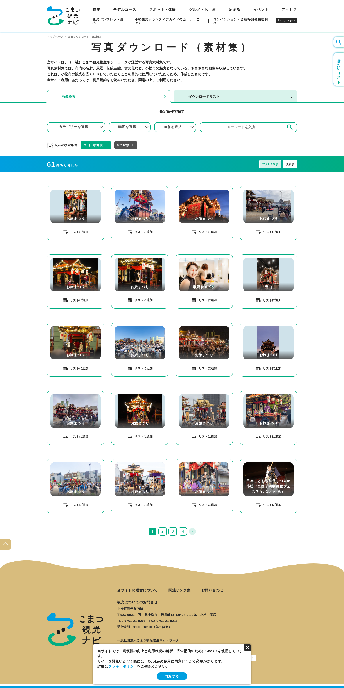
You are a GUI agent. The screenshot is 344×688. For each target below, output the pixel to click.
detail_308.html (124, 324)
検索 (289, 127)
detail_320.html (188, 188)
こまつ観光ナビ (63, 15)
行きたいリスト (339, 69)
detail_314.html (60, 188)
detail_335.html (124, 256)
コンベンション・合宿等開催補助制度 (240, 21)
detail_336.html (188, 392)
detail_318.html (124, 461)
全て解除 (123, 145)
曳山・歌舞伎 (93, 145)
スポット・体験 (162, 9)
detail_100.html (252, 256)
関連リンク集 (179, 590)
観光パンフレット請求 (108, 21)
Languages (286, 20)
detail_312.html (188, 461)
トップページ (55, 36)
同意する (172, 676)
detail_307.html (124, 188)
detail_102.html (188, 256)
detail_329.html (252, 188)
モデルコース (124, 9)
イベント (261, 9)
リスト (74, 232)
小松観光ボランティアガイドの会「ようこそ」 (167, 21)
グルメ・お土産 (202, 9)
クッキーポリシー (122, 666)
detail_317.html (60, 461)
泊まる (234, 9)
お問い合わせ (212, 590)
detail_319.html (252, 324)
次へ (192, 531)
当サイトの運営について (137, 590)
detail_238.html (252, 461)
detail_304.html (60, 324)
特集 (96, 9)
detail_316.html (188, 324)
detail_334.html (124, 392)
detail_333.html (60, 256)
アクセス (289, 9)
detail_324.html (60, 392)
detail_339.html (252, 392)
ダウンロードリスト (204, 96)
